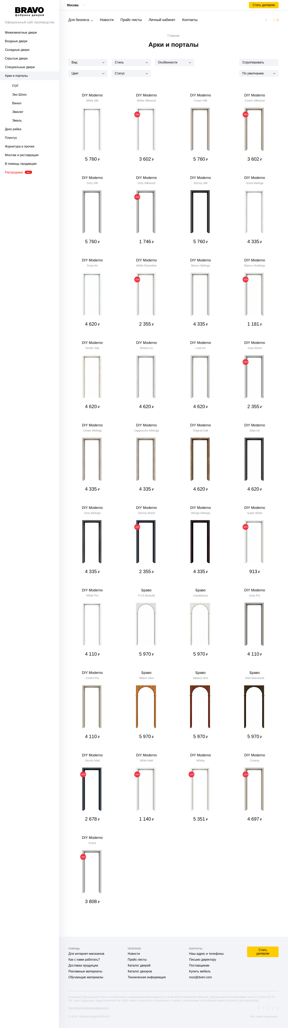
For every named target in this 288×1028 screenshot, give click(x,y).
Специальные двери (20, 67)
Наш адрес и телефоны (206, 953)
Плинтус (11, 137)
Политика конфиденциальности (88, 1008)
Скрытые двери (16, 58)
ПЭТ (15, 86)
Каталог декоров (140, 971)
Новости (107, 20)
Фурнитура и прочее (19, 146)
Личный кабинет (162, 20)
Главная (173, 35)
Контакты (190, 20)
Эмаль (17, 120)
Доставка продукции (83, 965)
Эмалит (17, 112)
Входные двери (16, 41)
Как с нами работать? (84, 959)
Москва (72, 5)
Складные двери (17, 49)
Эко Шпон (19, 94)
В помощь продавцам (20, 163)
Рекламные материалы (85, 971)
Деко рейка (13, 129)
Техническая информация (147, 977)
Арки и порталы (16, 75)
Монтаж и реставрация (22, 155)
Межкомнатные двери (21, 32)
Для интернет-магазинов (86, 953)
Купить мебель (200, 971)
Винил (16, 103)
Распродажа (18, 172)
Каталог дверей (139, 965)
